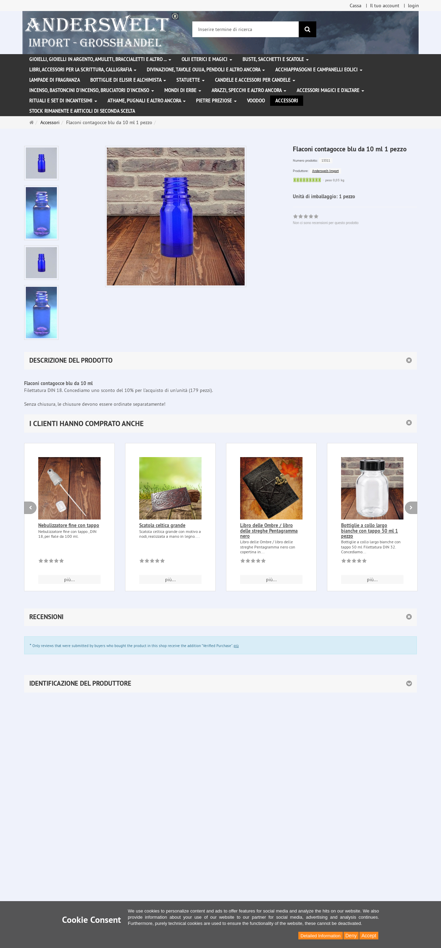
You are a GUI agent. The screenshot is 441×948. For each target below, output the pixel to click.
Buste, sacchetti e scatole (276, 59)
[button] (220, 423)
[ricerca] (307, 29)
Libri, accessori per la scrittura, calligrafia (82, 70)
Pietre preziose (216, 101)
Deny (351, 935)
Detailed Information (320, 935)
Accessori (286, 101)
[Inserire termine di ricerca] (245, 29)
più (236, 645)
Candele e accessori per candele (255, 80)
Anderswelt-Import (325, 171)
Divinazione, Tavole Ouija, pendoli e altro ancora (206, 70)
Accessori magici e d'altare (330, 90)
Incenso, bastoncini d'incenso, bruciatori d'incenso (91, 90)
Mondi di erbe (182, 90)
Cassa (355, 5)
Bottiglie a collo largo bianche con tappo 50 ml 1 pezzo (369, 530)
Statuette (190, 80)
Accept (368, 935)
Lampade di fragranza (54, 80)
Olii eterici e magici (207, 59)
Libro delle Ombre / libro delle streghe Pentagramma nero (269, 530)
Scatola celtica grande (162, 525)
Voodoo (256, 101)
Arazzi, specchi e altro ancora (249, 90)
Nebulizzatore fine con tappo (68, 525)
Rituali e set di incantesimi (63, 101)
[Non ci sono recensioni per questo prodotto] (51, 561)
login (413, 5)
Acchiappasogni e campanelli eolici (318, 70)
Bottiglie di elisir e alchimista (128, 80)
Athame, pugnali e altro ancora (146, 101)
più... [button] (69, 579)
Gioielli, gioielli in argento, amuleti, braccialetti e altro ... (100, 59)
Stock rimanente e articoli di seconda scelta (82, 111)
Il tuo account (384, 5)
